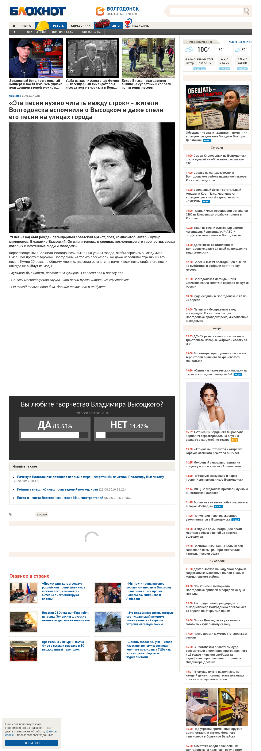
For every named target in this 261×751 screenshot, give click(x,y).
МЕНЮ (26, 26)
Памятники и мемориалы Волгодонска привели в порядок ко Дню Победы (215, 589)
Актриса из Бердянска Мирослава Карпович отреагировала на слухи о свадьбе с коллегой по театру (214, 435)
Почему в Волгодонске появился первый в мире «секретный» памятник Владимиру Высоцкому (90, 477)
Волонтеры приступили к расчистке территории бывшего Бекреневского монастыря (216, 357)
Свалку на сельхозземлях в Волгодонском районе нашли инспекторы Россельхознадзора (216, 176)
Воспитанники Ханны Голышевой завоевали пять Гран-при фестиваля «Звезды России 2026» (214, 549)
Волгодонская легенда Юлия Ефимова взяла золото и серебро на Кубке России (217, 282)
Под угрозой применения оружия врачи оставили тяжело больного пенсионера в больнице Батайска (214, 732)
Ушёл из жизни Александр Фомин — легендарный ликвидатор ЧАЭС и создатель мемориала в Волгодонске (216, 231)
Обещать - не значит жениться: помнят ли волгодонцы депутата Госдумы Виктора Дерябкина (216, 136)
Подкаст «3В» (90, 32)
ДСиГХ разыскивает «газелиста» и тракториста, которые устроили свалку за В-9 (216, 340)
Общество (15, 96)
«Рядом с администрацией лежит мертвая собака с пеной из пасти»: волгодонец (214, 532)
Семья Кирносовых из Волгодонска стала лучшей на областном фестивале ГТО (216, 159)
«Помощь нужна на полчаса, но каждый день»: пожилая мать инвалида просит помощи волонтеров (215, 675)
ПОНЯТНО (32, 743)
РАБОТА (49, 25)
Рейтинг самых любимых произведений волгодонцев (57, 489)
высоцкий (42, 514)
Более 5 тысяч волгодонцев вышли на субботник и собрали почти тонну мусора (216, 265)
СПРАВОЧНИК (81, 26)
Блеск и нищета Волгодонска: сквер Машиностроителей (60, 498)
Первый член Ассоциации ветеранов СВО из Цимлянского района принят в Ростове (217, 214)
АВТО (107, 25)
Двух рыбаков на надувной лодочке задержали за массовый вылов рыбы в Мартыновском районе (216, 572)
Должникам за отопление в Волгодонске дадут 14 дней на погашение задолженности (216, 248)
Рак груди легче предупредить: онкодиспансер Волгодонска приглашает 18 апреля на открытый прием (216, 607)
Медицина (137, 25)
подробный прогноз (240, 41)
